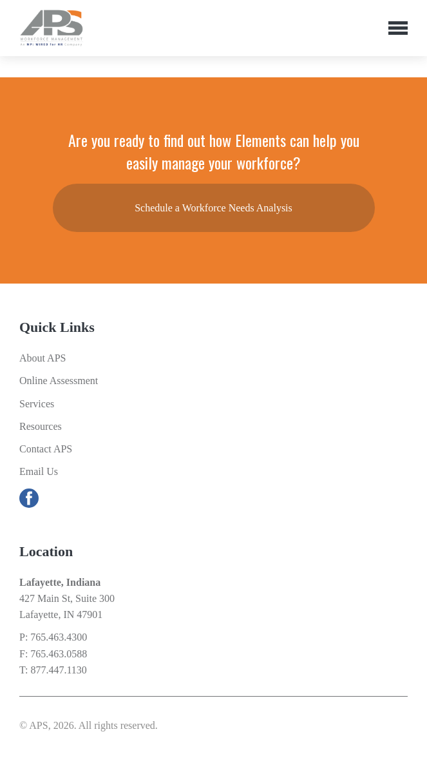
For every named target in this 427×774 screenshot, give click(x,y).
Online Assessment (58, 380)
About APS (42, 358)
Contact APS (45, 448)
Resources (40, 426)
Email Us (38, 471)
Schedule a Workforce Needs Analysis (213, 207)
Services (36, 403)
